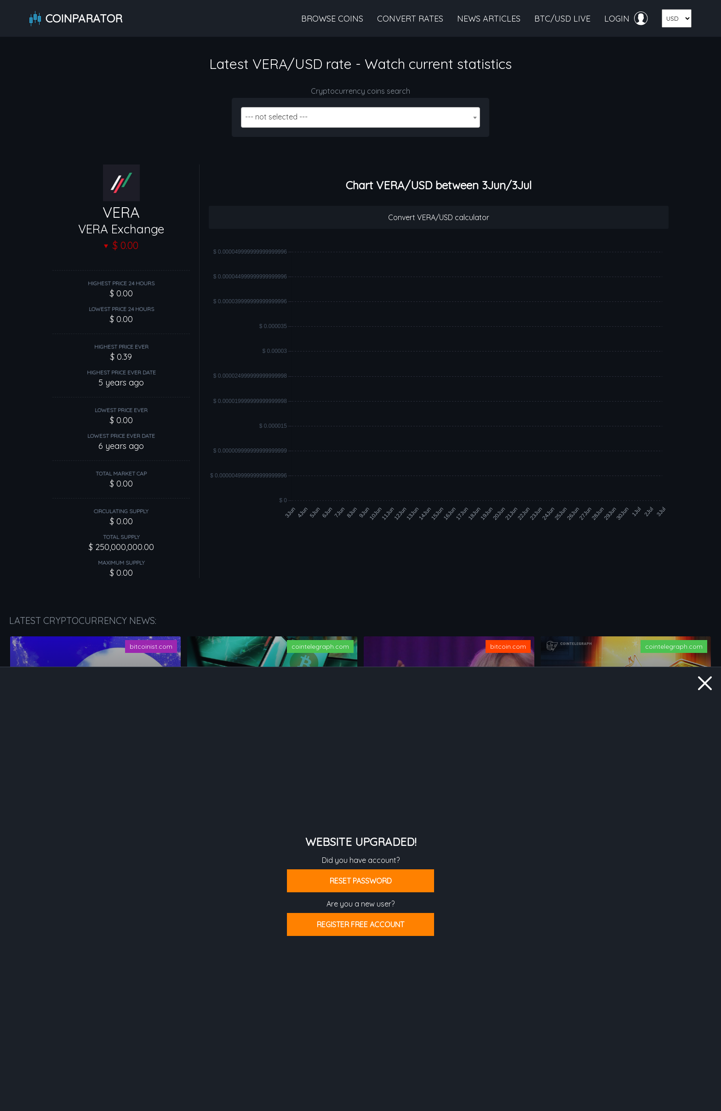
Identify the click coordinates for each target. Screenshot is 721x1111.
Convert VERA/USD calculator (438, 217)
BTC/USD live (562, 18)
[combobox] (360, 117)
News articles (489, 18)
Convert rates (410, 18)
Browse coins (332, 18)
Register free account (360, 924)
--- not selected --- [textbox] (276, 116)
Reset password (361, 880)
